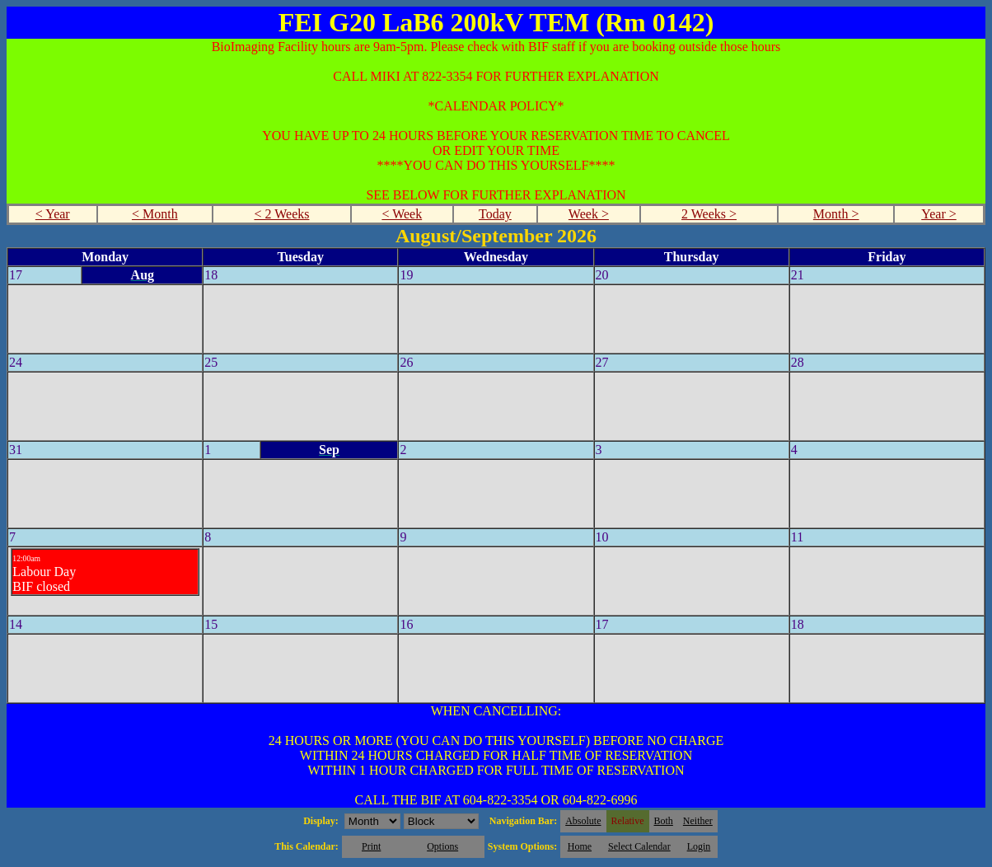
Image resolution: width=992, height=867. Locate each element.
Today (495, 214)
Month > (836, 214)
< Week (401, 214)
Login (699, 846)
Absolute (583, 821)
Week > (589, 214)
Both (663, 821)
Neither (698, 821)
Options (442, 846)
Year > (939, 214)
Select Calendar (639, 846)
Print (371, 846)
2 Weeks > (709, 214)
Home (580, 846)
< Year (52, 214)
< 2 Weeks (281, 214)
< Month (155, 214)
